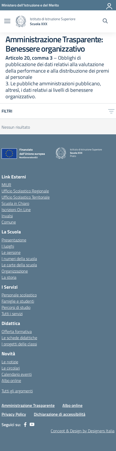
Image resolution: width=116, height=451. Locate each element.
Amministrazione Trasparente (28, 405)
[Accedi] (109, 5)
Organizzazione (15, 271)
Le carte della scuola (19, 265)
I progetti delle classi (19, 344)
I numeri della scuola (19, 258)
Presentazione (14, 240)
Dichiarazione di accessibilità (59, 414)
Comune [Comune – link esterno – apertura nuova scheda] (9, 222)
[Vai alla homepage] (21, 21)
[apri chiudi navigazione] (7, 21)
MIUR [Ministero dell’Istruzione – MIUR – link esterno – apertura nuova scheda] (6, 185)
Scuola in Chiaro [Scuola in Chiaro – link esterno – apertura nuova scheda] (15, 203)
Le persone (11, 252)
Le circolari (11, 368)
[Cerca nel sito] (105, 21)
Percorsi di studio (16, 307)
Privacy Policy (14, 414)
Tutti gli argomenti (17, 391)
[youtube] (32, 424)
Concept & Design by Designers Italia (82, 431)
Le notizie (10, 362)
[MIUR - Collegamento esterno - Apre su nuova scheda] (30, 5)
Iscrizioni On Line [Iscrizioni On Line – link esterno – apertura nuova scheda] (16, 209)
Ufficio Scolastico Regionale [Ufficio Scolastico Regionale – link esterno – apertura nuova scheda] (25, 191)
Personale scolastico (19, 295)
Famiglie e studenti (18, 301)
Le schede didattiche (19, 338)
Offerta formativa (17, 331)
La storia (9, 277)
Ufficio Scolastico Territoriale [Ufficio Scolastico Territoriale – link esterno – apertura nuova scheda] (26, 197)
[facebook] (25, 424)
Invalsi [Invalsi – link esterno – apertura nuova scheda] (7, 216)
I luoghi (8, 246)
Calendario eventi (17, 374)
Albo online (11, 380)
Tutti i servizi (12, 313)
